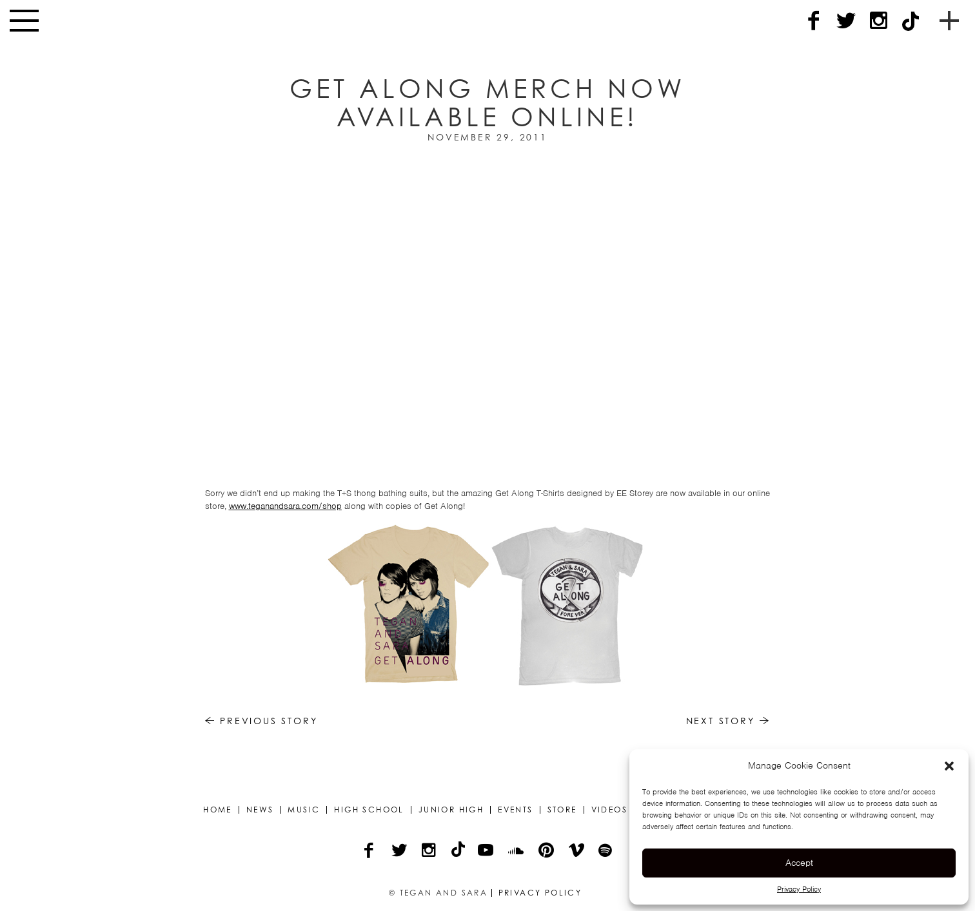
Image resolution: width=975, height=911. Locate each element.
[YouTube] (486, 851)
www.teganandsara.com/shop (285, 506)
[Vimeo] (577, 851)
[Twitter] (846, 21)
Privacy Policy (799, 889)
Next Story (728, 720)
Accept (799, 862)
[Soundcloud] (517, 851)
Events (515, 810)
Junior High (451, 810)
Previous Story (261, 720)
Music (304, 810)
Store (562, 810)
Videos (609, 810)
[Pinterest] (547, 851)
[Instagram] (878, 21)
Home (217, 810)
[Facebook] (814, 21)
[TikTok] (910, 21)
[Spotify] (606, 851)
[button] (949, 766)
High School (369, 810)
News (260, 810)
